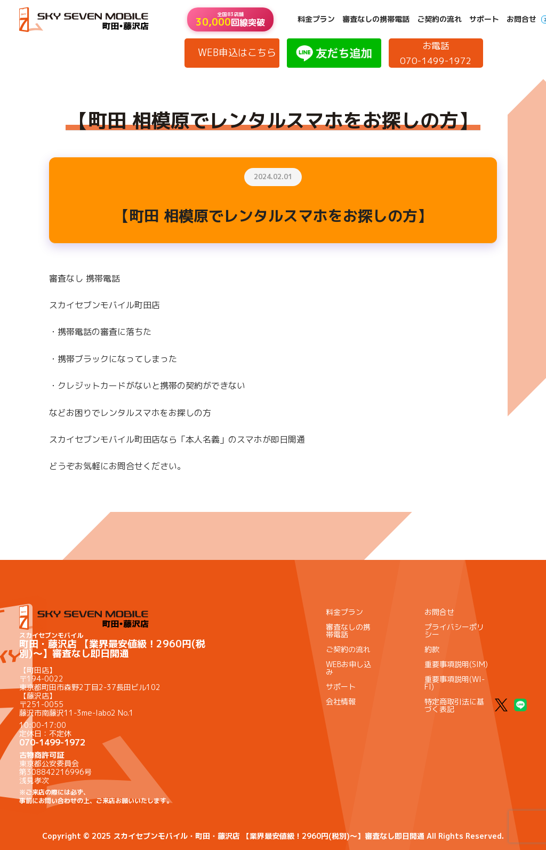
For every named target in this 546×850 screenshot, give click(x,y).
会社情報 (341, 701)
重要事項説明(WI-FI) (454, 683)
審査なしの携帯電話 (376, 19)
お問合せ (521, 19)
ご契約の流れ (439, 19)
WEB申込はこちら (237, 52)
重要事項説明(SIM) (456, 664)
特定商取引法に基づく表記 (454, 705)
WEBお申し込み (348, 668)
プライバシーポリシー (454, 630)
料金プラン (316, 19)
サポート (484, 19)
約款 (431, 649)
